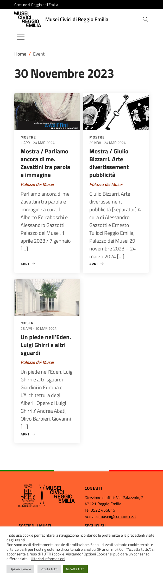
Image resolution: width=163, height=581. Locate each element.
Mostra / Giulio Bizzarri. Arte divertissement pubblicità (109, 163)
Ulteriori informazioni (48, 559)
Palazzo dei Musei (37, 184)
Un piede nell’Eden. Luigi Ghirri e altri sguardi (46, 344)
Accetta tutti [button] (75, 569)
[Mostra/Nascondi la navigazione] (20, 37)
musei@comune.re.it (117, 516)
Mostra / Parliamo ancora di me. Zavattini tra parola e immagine (45, 163)
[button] (145, 19)
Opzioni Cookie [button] (20, 569)
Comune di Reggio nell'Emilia (36, 4)
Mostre (28, 137)
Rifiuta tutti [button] (49, 569)
